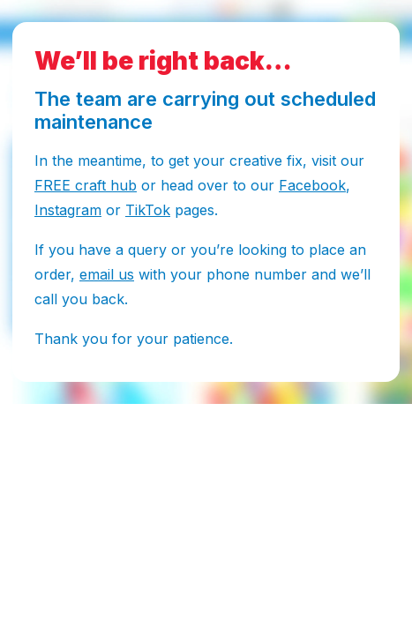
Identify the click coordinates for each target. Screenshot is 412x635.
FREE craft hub (85, 185)
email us (106, 274)
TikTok (147, 210)
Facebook (312, 185)
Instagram (67, 210)
